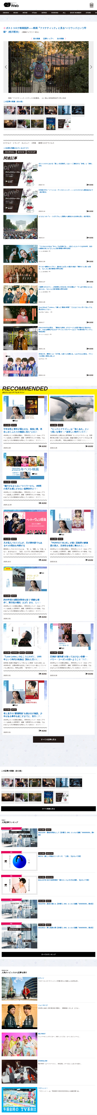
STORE (88, 13)
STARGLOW (42, 1061)
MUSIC (15, 13)
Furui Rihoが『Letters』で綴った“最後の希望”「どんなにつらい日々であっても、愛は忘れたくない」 (66, 308)
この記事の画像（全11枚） (13, 101)
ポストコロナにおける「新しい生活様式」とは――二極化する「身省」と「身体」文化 (66, 165)
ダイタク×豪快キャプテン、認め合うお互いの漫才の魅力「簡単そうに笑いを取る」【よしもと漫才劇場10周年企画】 (65, 268)
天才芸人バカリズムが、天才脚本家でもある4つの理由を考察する (23, 544)
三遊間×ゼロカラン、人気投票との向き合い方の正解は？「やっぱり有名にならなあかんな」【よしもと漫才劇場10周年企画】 (65, 288)
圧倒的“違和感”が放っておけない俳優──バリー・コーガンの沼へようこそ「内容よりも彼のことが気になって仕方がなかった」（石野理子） (69, 658)
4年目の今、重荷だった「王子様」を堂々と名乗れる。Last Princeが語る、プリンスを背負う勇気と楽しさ (66, 355)
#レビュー (26, 143)
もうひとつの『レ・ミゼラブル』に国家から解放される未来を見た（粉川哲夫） (65, 216)
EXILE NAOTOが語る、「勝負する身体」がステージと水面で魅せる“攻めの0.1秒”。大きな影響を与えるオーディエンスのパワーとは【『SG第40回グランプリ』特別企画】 (66, 329)
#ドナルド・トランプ (11, 143)
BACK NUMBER (75, 13)
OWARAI (6, 13)
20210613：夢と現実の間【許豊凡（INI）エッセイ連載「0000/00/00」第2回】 (66, 928)
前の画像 (36, 39)
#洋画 (34, 143)
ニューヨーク (43, 1005)
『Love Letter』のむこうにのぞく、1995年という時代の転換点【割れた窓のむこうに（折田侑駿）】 (23, 658)
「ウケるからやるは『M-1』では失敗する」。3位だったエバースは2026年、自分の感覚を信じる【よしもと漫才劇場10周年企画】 (65, 247)
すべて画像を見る (48, 809)
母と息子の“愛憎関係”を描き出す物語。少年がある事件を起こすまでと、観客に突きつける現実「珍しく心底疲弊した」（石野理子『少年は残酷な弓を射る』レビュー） (23, 715)
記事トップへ (48, 39)
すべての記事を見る (48, 739)
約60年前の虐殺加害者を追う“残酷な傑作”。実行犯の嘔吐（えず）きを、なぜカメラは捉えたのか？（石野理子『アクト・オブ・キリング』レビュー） (23, 601)
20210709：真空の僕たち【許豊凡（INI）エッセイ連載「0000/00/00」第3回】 (66, 904)
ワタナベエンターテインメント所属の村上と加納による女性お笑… (58, 981)
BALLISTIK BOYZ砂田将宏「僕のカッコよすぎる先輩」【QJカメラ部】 (64, 880)
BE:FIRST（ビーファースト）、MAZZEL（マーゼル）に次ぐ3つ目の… (60, 1064)
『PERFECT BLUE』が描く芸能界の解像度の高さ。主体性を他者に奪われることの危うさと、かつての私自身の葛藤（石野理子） (69, 544)
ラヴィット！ (43, 1088)
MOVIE (25, 13)
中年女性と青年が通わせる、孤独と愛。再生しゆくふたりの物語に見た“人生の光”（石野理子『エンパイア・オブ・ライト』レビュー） (23, 431)
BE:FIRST (42, 1034)
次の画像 (60, 39)
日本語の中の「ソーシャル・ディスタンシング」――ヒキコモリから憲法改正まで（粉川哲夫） (66, 191)
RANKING (54, 13)
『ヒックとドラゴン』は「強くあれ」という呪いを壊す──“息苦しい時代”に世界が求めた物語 (69, 431)
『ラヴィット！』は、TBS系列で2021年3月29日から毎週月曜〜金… (59, 1091)
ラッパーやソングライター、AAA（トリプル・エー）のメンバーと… (59, 1036)
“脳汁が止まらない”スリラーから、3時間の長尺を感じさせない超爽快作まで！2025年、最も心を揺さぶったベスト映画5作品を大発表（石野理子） (23, 487)
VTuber (34, 13)
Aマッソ (41, 978)
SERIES (44, 13)
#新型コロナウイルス (46, 143)
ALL (64, 13)
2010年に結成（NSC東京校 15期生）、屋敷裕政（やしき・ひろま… (59, 1008)
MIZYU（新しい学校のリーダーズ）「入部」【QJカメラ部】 (60, 856)
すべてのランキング (48, 954)
